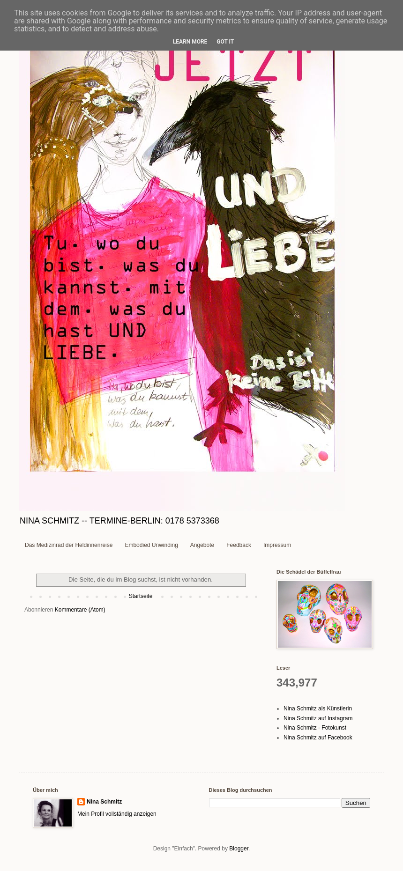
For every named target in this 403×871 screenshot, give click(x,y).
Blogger (238, 848)
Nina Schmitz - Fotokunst (315, 727)
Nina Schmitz (104, 801)
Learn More (190, 41)
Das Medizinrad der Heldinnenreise (68, 545)
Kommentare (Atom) (80, 609)
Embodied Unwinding (151, 545)
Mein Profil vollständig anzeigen (117, 814)
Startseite (141, 596)
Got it (225, 41)
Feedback (238, 545)
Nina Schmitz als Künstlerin (318, 708)
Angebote (202, 545)
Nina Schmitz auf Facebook (318, 737)
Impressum (277, 545)
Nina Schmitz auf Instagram (318, 718)
